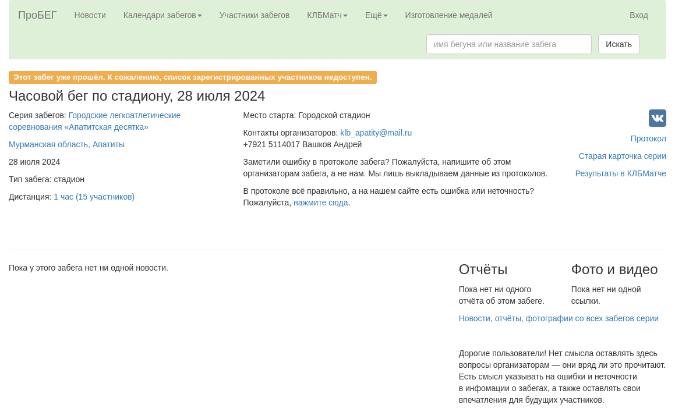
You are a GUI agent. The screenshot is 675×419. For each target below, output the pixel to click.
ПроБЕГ (37, 15)
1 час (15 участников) (94, 196)
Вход (639, 15)
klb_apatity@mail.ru (376, 132)
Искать (619, 44)
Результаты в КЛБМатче (620, 173)
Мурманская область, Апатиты (67, 144)
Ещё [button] (376, 15)
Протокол (648, 138)
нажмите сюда (321, 202)
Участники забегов (255, 15)
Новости (90, 15)
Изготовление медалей (449, 15)
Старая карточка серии (622, 156)
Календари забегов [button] (162, 15)
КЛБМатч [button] (327, 15)
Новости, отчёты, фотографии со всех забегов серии (559, 318)
